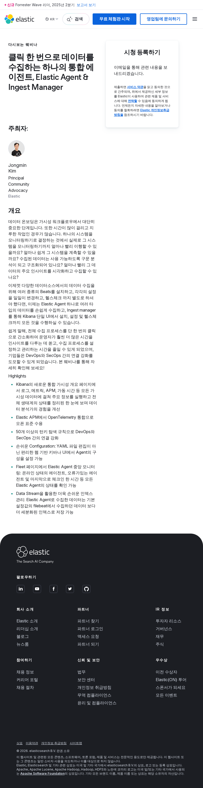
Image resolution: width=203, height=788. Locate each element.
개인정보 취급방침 (94, 687)
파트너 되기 (88, 644)
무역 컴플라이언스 (94, 695)
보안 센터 (86, 679)
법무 (81, 671)
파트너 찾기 (88, 620)
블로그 (22, 636)
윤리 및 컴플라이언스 (97, 702)
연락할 (132, 101)
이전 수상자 (166, 671)
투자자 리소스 (168, 620)
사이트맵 (76, 743)
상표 (19, 743)
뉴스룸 (22, 644)
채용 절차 (25, 687)
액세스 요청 (88, 636)
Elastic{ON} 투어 (171, 679)
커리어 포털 (27, 679)
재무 (160, 636)
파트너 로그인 (90, 628)
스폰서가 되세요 (171, 687)
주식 (160, 644)
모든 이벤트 (166, 695)
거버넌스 (164, 628)
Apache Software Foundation (42, 773)
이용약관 (32, 743)
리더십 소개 (27, 628)
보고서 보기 (86, 5)
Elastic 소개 (27, 620)
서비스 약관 (135, 87)
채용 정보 (25, 671)
